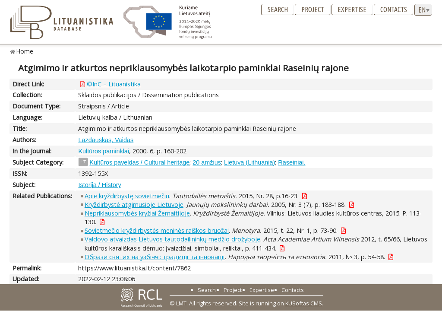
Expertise (352, 9)
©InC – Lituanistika (114, 84)
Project (312, 9)
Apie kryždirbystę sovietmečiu (127, 196)
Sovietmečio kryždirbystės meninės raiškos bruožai (157, 230)
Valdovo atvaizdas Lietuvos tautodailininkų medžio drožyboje (172, 239)
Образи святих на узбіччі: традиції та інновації (155, 257)
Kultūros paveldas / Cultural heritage (139, 162)
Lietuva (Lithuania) (249, 162)
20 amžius (207, 162)
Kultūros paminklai (103, 151)
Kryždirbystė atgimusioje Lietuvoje (134, 204)
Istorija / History (99, 184)
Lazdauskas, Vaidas (105, 139)
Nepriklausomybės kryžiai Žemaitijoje (137, 213)
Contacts (393, 9)
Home (24, 51)
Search (278, 9)
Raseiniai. (291, 162)
